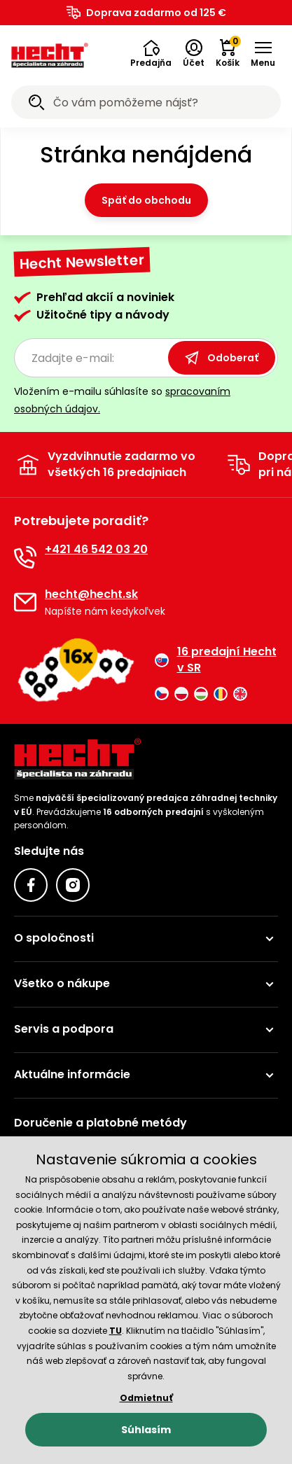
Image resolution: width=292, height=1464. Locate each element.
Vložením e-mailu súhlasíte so (122, 400)
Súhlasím (146, 1430)
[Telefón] (25, 557)
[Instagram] (73, 885)
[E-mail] (25, 602)
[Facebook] (31, 885)
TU (115, 1331)
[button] (151, 54)
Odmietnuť (146, 1398)
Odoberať (221, 358)
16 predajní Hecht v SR (216, 659)
